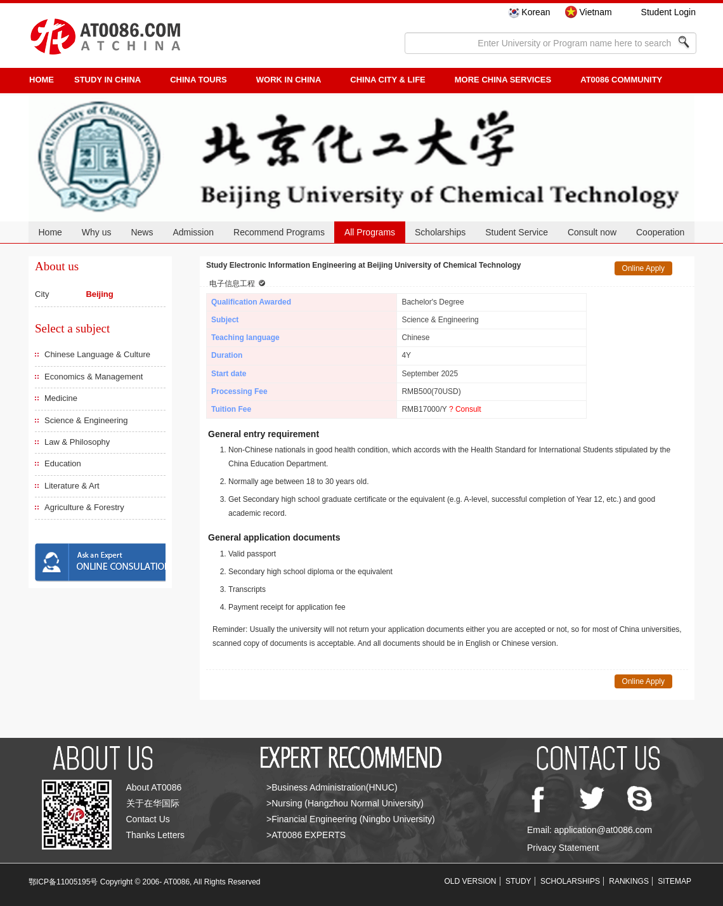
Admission (193, 232)
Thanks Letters (155, 835)
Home (50, 232)
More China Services (503, 79)
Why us (97, 232)
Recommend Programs (279, 232)
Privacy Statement (563, 848)
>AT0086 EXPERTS (306, 835)
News (142, 232)
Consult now (592, 232)
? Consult (465, 409)
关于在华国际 (152, 803)
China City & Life (387, 79)
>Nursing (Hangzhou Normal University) (345, 803)
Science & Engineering (86, 420)
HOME (41, 79)
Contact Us (148, 819)
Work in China (289, 79)
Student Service (516, 232)
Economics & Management (93, 376)
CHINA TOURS (198, 79)
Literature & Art (72, 485)
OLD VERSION (471, 881)
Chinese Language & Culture (97, 354)
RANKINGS (629, 881)
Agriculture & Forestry (84, 507)
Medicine (60, 398)
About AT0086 (154, 787)
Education (62, 463)
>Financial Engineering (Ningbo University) (350, 819)
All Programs (369, 232)
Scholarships (440, 232)
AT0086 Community (621, 79)
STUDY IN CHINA (107, 79)
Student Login (668, 12)
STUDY (518, 881)
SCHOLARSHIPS (570, 881)
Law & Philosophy (77, 442)
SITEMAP (674, 881)
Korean (535, 12)
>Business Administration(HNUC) (332, 787)
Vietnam (595, 12)
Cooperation (660, 232)
